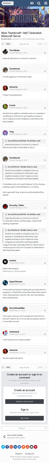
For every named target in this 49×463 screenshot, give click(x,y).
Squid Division (15, 281)
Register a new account (24, 401)
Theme (19, 454)
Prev (8, 44)
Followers (21, 428)
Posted (18, 53)
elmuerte (13, 87)
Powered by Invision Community (24, 459)
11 (45, 428)
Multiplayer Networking (35, 39)
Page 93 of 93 (24, 44)
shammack (14, 332)
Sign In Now (24, 418)
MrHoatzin (7, 39)
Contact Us (29, 454)
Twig (11, 132)
